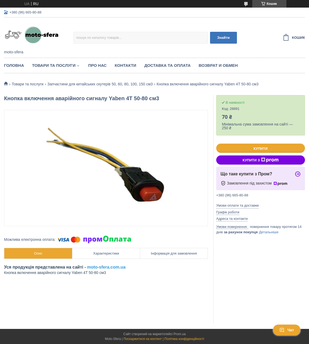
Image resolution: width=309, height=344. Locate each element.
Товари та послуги (54, 65)
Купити (261, 149)
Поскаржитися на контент (142, 339)
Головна (14, 65)
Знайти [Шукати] (223, 38)
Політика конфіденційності (184, 339)
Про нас (97, 65)
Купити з (261, 160)
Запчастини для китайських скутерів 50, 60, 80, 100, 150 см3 (100, 84)
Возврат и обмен (218, 65)
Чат (286, 330)
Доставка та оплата (167, 65)
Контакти (125, 65)
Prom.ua (179, 334)
